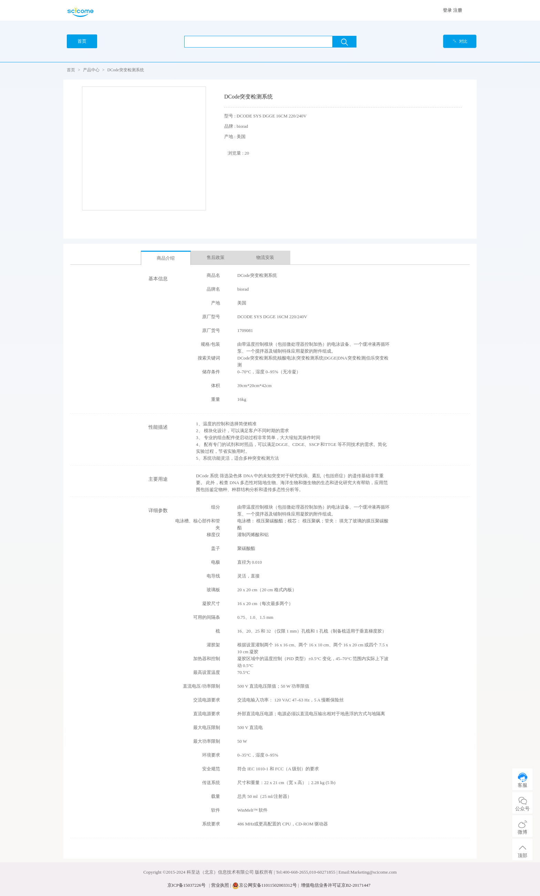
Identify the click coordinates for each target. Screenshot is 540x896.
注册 (457, 10)
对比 (460, 41)
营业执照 (220, 885)
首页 (71, 69)
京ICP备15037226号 (186, 885)
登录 (447, 10)
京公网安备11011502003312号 (268, 885)
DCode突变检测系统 (125, 69)
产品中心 (91, 69)
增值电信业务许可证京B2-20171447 (336, 885)
